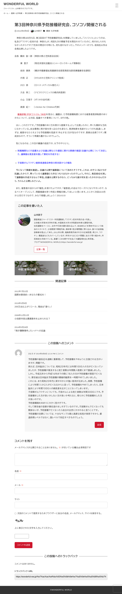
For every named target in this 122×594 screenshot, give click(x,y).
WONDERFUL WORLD (21, 4)
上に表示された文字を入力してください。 (34, 528)
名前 (18, 471)
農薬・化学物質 (52, 31)
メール (19, 485)
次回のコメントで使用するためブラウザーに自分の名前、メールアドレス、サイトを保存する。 (59, 513)
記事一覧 (40, 249)
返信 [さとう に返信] (99, 425)
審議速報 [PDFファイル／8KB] (31, 114)
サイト (17, 499)
